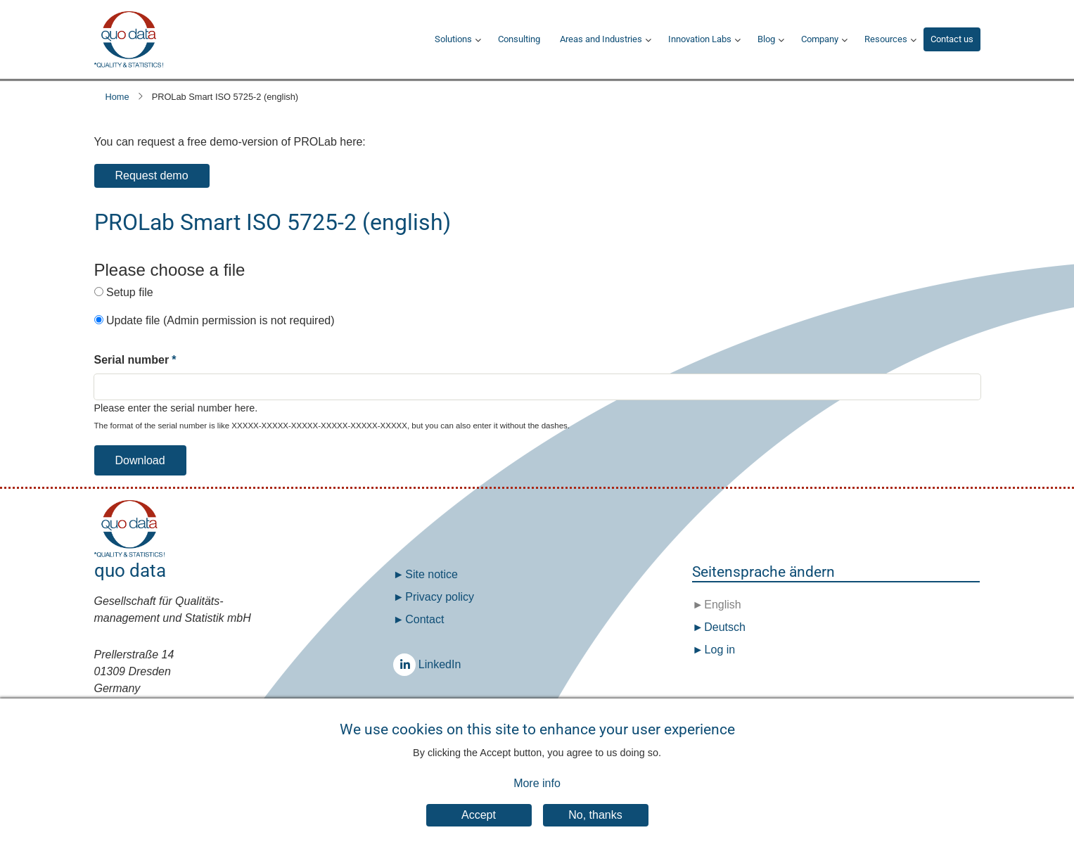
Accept (478, 823)
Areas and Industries (601, 39)
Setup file (129, 292)
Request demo (151, 175)
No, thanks (595, 823)
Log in (720, 650)
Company (819, 39)
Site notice (431, 574)
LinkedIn (408, 664)
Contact (424, 619)
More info (537, 791)
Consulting (519, 39)
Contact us (952, 39)
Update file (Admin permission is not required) (220, 320)
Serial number (132, 360)
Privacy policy (439, 597)
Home (117, 96)
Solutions (453, 39)
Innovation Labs (699, 39)
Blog (766, 39)
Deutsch (723, 627)
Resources (885, 39)
